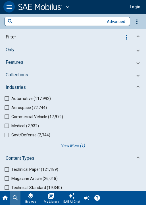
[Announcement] (87, 198)
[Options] (137, 21)
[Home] (5, 198)
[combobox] (58, 21)
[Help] (97, 198)
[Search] (15, 198)
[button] (9, 7)
